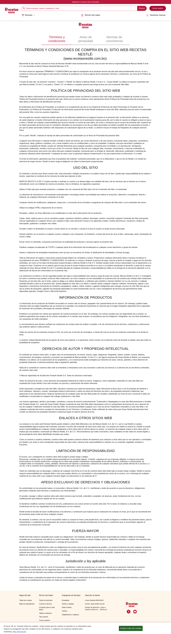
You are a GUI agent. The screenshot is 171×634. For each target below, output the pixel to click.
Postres (64, 611)
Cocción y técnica (45, 604)
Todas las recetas (25, 600)
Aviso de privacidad (85, 39)
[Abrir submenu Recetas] (28, 15)
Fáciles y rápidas (68, 604)
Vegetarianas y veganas (70, 614)
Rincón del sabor (90, 15)
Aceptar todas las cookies (130, 630)
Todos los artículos (45, 600)
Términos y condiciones (56, 39)
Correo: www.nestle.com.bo (94, 604)
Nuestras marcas (156, 15)
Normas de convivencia (114, 39)
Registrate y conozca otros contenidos (85, 2)
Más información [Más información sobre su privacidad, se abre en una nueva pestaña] (19, 633)
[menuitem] (28, 16)
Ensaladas (65, 600)
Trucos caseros (44, 620)
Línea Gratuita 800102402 (94, 600)
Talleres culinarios (45, 613)
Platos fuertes (67, 607)
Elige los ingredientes (27, 604)
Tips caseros (43, 617)
